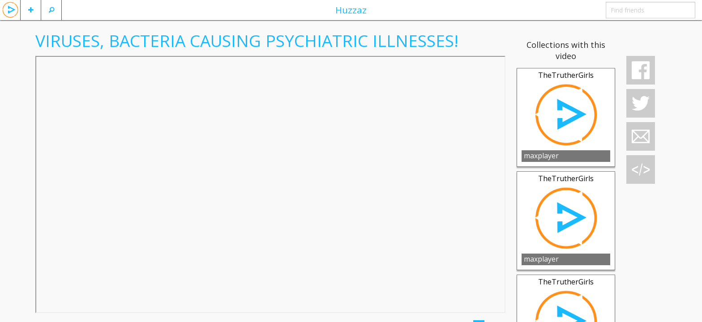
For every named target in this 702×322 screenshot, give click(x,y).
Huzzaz (351, 10)
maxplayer (541, 156)
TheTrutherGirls (566, 75)
